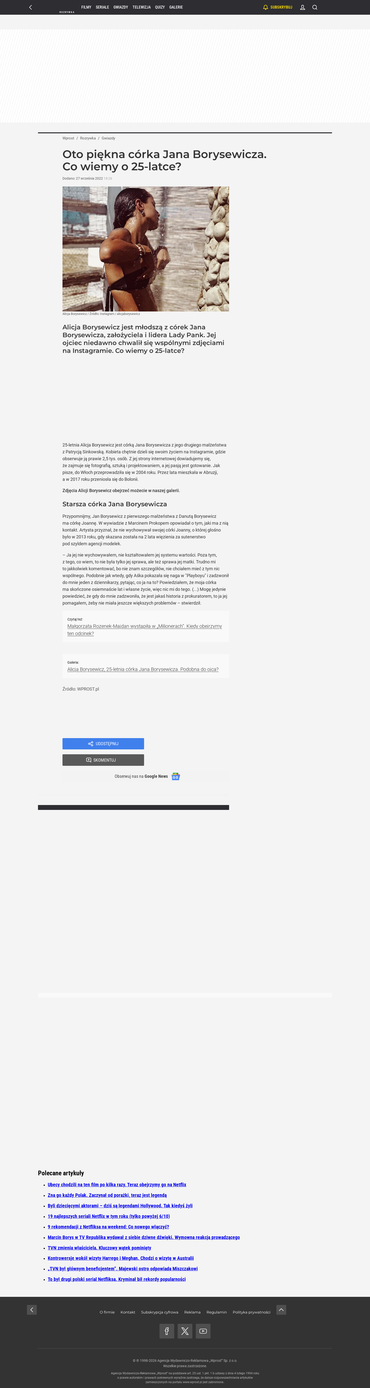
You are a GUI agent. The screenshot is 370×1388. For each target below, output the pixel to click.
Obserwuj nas (138, 761)
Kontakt (128, 1312)
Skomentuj (193, 744)
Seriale (102, 7)
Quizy (160, 7)
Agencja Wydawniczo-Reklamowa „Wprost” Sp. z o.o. (197, 1361)
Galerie (176, 7)
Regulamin (217, 1312)
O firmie (107, 1312)
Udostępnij (107, 744)
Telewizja (142, 7)
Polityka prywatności (252, 1312)
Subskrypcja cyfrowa (159, 1312)
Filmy (86, 7)
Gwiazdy (120, 7)
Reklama (192, 1312)
